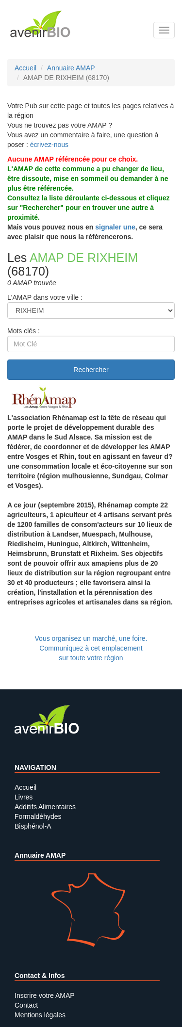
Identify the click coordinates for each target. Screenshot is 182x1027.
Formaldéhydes (38, 816)
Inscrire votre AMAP (45, 995)
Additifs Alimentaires (45, 807)
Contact (26, 1005)
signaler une (115, 227)
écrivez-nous (49, 144)
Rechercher (90, 370)
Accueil (25, 787)
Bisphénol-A (33, 826)
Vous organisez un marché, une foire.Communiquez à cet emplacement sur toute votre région (91, 648)
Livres (24, 797)
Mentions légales (40, 1015)
